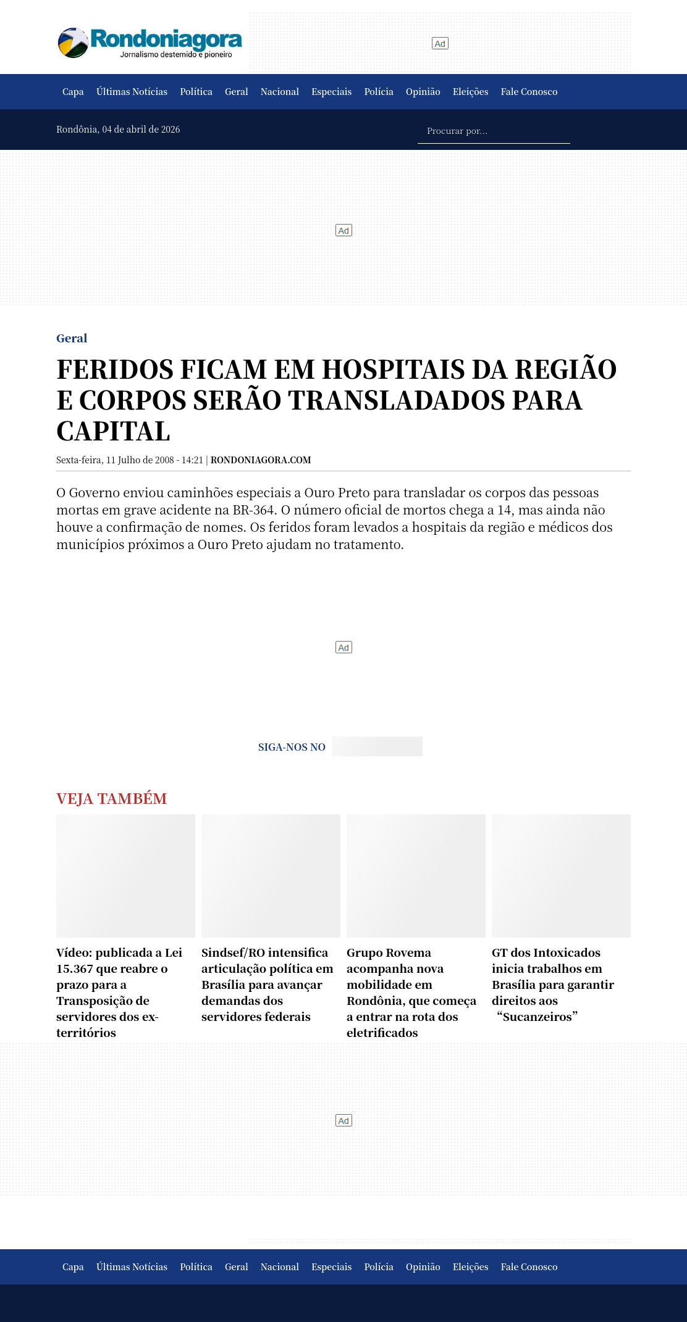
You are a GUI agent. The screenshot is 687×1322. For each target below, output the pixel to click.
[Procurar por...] (494, 129)
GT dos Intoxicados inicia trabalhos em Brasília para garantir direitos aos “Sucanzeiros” (553, 984)
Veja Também (111, 797)
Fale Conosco (529, 91)
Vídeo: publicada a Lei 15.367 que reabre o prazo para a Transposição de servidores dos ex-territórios (119, 992)
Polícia (379, 91)
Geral (236, 91)
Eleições (471, 91)
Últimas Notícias (131, 91)
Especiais (331, 91)
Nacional (280, 91)
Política (196, 91)
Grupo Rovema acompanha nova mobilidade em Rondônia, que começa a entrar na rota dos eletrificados (411, 992)
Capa (73, 91)
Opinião (423, 91)
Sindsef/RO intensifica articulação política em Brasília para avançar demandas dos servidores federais (267, 984)
